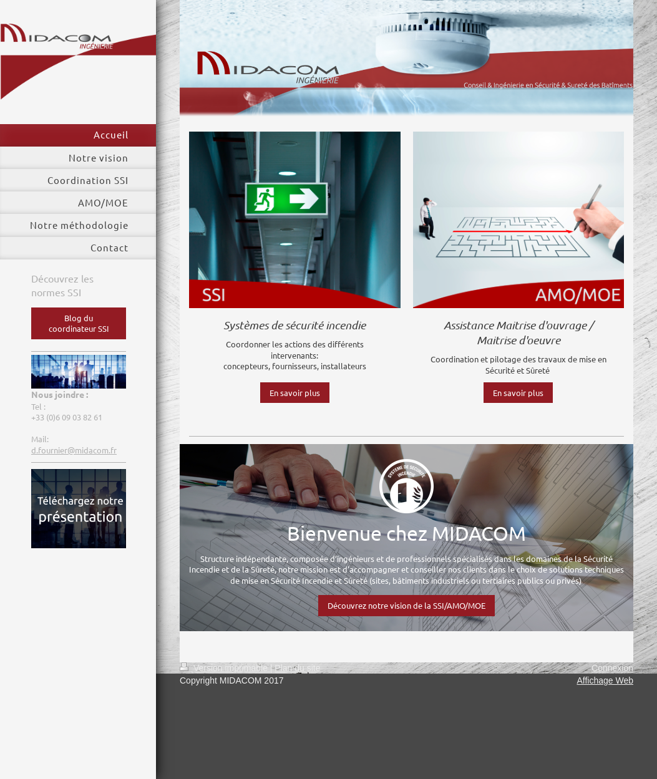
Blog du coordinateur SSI (79, 323)
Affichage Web (605, 680)
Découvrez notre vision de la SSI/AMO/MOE (406, 605)
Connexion (612, 668)
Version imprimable (225, 668)
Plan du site (297, 668)
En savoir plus (295, 392)
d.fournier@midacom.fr (74, 450)
